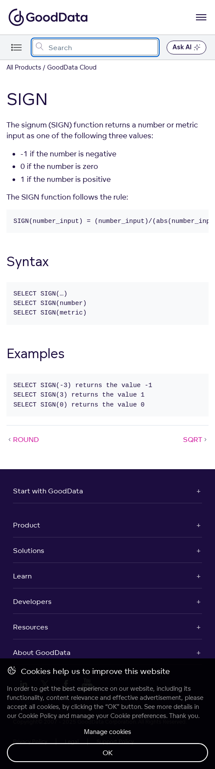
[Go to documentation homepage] (48, 17)
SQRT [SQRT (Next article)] (196, 439)
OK (108, 752)
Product (26, 525)
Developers (32, 601)
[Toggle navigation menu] (16, 47)
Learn (22, 576)
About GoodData (42, 652)
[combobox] (95, 47)
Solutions (28, 550)
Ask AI (186, 47)
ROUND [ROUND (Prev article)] (22, 439)
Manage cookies (107, 731)
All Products (23, 67)
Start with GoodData (48, 490)
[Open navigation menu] (201, 17)
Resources (30, 627)
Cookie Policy (37, 715)
